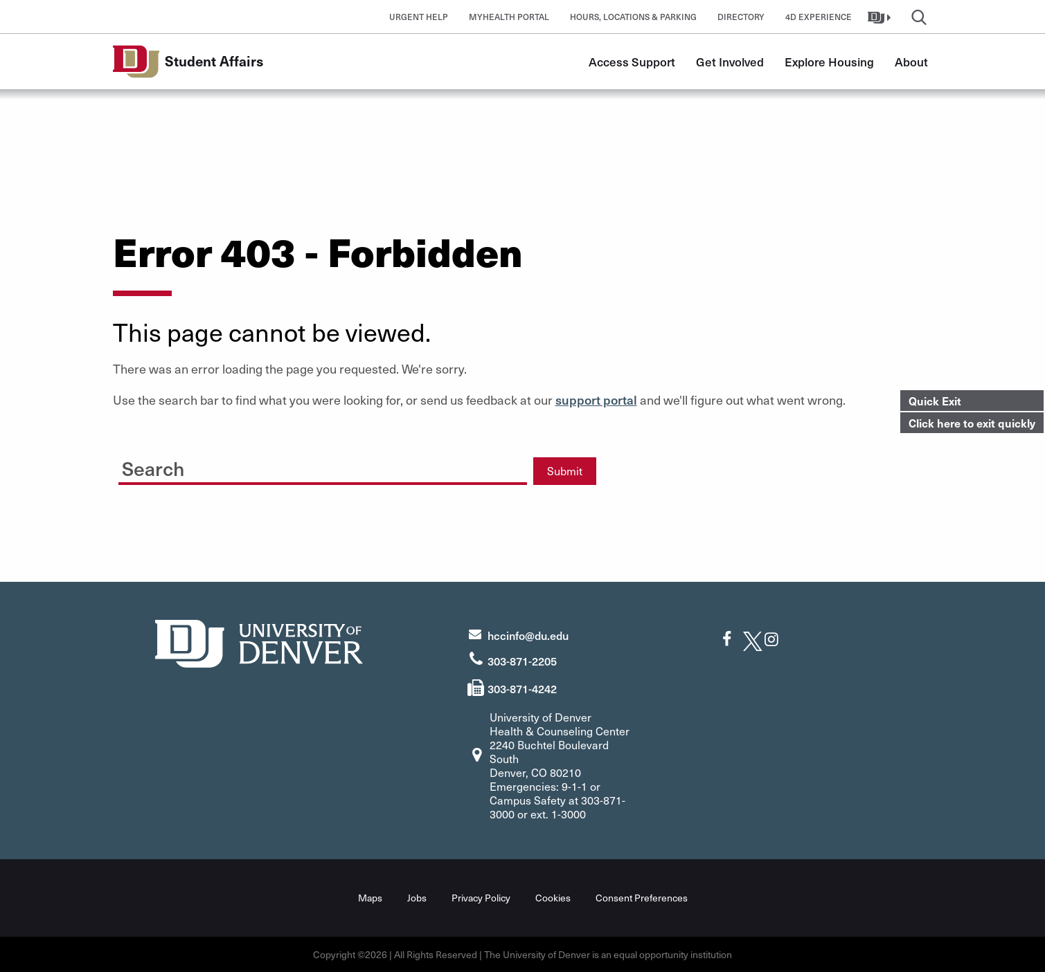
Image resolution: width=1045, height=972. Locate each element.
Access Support (632, 61)
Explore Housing (829, 61)
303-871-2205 (522, 660)
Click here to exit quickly (972, 422)
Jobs (417, 897)
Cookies (553, 897)
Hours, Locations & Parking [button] (633, 16)
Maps (370, 897)
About (911, 61)
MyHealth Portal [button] (509, 16)
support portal (596, 399)
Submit (564, 471)
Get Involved (730, 61)
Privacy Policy (481, 897)
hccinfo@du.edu (528, 635)
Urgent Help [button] (418, 16)
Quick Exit (935, 400)
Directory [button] (741, 16)
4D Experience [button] (818, 16)
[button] (881, 16)
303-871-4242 (522, 688)
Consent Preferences (642, 897)
